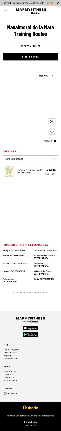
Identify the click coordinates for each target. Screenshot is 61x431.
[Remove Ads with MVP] (38, 292)
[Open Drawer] (5, 11)
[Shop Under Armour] (30, 408)
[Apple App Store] (30, 328)
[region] (30, 106)
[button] (30, 46)
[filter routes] (30, 159)
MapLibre (48, 141)
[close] (58, 3)
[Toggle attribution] (55, 141)
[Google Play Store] (30, 335)
